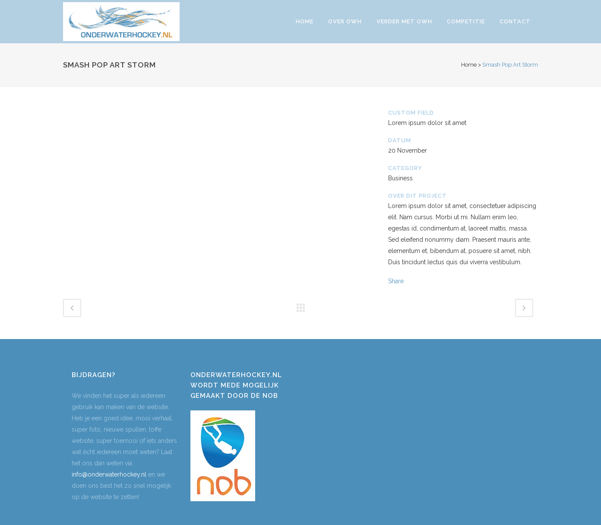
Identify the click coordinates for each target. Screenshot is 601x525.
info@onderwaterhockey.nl (109, 474)
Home (469, 64)
